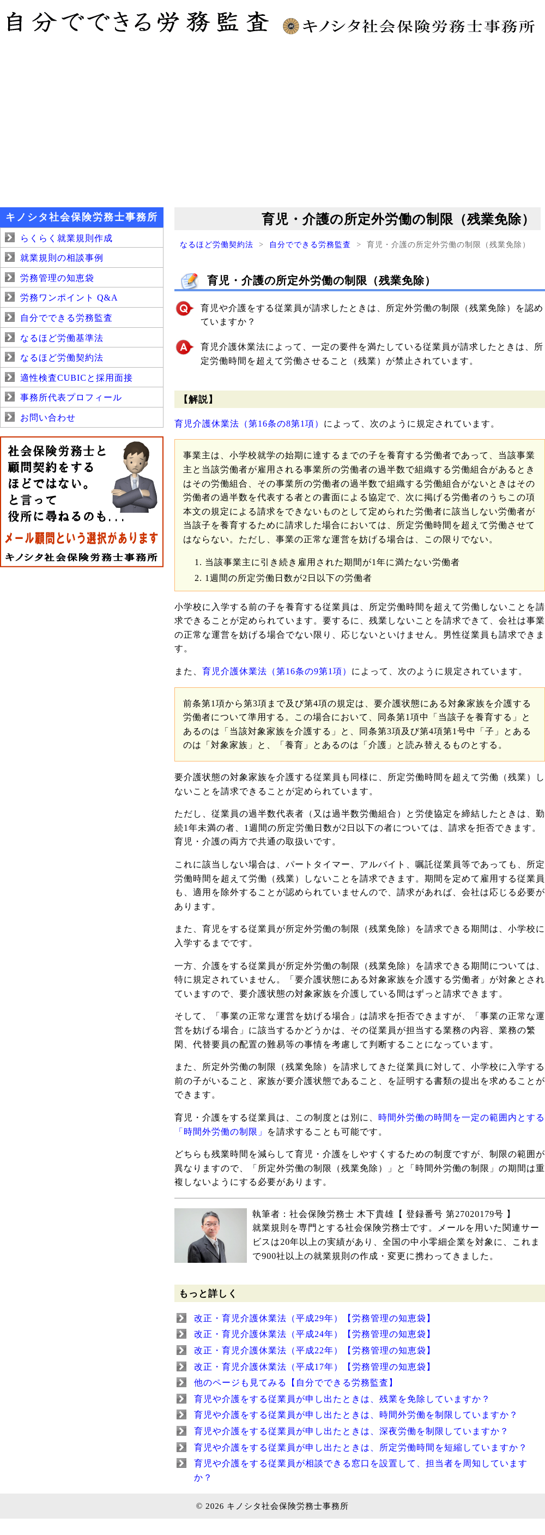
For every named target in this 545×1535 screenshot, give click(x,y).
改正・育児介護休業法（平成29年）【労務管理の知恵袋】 (314, 1318)
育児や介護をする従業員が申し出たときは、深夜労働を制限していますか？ (351, 1431)
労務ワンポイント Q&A (69, 297)
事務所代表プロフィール (71, 397)
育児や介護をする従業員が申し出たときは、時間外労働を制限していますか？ (356, 1414)
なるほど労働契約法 (216, 244)
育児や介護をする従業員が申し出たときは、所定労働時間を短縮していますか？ (361, 1447)
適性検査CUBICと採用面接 (76, 377)
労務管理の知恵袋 (57, 278)
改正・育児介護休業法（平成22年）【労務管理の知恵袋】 (314, 1350)
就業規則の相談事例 (62, 257)
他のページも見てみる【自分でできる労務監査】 (296, 1382)
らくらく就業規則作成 (66, 238)
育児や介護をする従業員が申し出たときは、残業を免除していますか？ (342, 1399)
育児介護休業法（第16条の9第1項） (277, 671)
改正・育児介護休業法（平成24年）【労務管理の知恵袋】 (314, 1334)
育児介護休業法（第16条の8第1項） (249, 423)
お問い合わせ (48, 417)
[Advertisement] (272, 120)
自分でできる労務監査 (310, 244)
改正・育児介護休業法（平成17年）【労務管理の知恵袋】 (314, 1366)
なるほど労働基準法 (62, 338)
